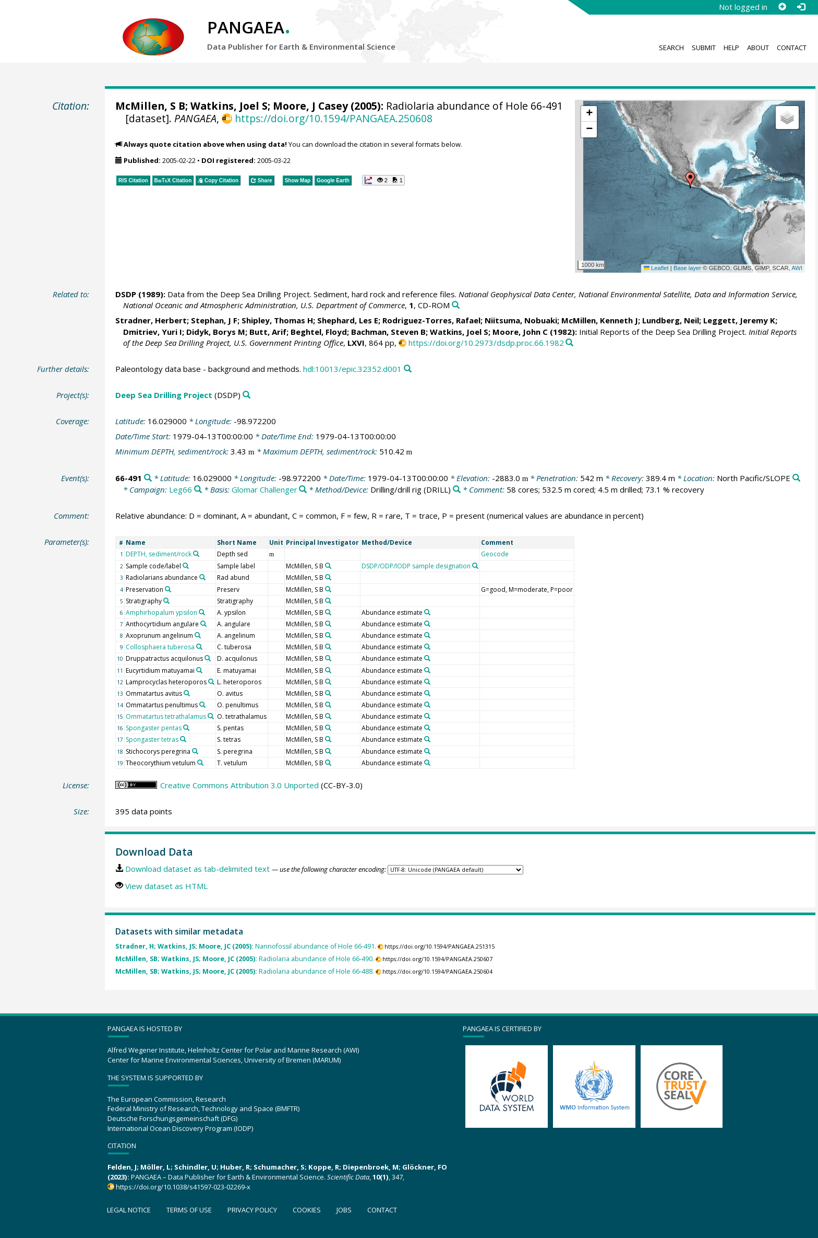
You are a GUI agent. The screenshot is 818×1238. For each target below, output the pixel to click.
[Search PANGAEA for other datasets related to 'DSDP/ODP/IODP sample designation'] (475, 566)
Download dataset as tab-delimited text (197, 868)
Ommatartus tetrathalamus (166, 716)
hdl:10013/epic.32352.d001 (352, 369)
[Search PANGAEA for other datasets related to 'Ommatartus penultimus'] (202, 705)
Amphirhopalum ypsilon (161, 612)
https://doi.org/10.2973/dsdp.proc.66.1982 (486, 342)
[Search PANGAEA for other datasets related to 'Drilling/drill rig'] (457, 490)
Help (731, 47)
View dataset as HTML (166, 886)
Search (671, 47)
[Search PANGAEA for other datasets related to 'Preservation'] (168, 589)
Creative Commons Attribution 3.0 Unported (239, 785)
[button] (690, 180)
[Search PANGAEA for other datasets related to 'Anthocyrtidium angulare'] (203, 624)
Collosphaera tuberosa (160, 647)
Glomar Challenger (264, 489)
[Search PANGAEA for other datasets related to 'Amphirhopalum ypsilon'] (202, 612)
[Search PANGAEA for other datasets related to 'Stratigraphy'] (166, 601)
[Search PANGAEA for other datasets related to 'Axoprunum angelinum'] (198, 635)
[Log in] (800, 7)
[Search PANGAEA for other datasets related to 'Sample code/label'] (186, 566)
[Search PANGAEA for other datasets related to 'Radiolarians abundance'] (202, 577)
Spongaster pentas (154, 727)
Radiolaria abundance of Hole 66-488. (244, 971)
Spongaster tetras (152, 739)
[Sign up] (782, 7)
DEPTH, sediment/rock (158, 554)
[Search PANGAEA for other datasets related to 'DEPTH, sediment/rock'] (196, 554)
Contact (792, 47)
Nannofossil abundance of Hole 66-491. (245, 946)
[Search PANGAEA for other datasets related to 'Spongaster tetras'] (183, 739)
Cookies (307, 1209)
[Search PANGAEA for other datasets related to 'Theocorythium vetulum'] (200, 763)
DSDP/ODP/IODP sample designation (416, 566)
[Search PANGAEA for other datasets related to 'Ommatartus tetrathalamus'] (211, 716)
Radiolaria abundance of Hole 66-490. (244, 958)
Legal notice (129, 1209)
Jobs (344, 1209)
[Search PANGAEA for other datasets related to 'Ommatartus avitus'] (187, 693)
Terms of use (189, 1209)
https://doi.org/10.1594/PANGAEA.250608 (333, 118)
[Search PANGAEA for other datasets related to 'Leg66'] (198, 490)
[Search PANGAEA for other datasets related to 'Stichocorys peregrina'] (195, 751)
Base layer (687, 268)
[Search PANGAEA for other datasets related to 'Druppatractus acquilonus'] (207, 658)
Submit (704, 47)
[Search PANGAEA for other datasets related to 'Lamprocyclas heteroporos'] (211, 682)
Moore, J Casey (310, 106)
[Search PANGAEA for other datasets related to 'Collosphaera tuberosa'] (199, 647)
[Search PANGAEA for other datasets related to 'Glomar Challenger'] (303, 490)
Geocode (495, 554)
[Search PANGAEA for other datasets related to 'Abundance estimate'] (427, 612)
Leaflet (656, 268)
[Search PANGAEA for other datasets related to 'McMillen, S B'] (328, 566)
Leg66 (180, 489)
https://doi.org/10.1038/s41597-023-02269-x (183, 1187)
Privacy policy (252, 1209)
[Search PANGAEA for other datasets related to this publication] (456, 305)
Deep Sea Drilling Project (163, 395)
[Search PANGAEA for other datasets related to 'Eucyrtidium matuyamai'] (199, 670)
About (758, 47)
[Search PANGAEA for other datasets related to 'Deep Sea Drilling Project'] (246, 395)
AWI (796, 268)
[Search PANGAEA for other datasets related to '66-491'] (148, 478)
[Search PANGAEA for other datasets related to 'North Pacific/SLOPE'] (796, 478)
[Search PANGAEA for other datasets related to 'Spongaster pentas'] (186, 728)
